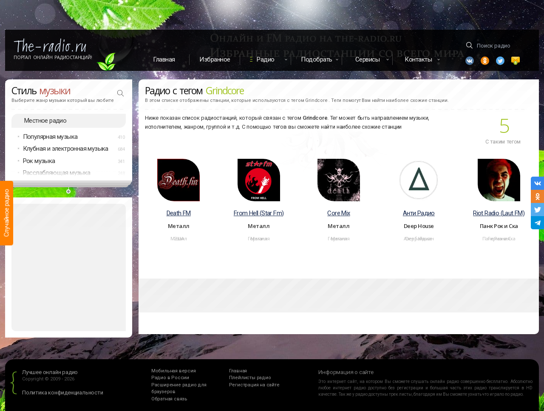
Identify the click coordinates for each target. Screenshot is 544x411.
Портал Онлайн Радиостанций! (53, 57)
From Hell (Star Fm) (259, 213)
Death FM (179, 213)
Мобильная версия (173, 371)
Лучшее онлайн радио (50, 372)
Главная (164, 59)
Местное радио (45, 120)
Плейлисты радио (250, 377)
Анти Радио (419, 213)
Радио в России (170, 377)
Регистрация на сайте (254, 385)
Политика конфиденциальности (62, 392)
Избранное (214, 59)
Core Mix (338, 213)
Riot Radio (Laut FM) (498, 213)
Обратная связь (169, 399)
